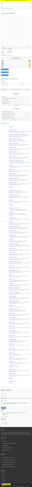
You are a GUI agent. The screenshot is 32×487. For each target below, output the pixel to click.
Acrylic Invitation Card (13, 156)
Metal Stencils (11, 222)
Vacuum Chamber (12, 335)
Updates (3, 476)
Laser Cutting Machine (13, 257)
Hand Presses (11, 357)
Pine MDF (10, 378)
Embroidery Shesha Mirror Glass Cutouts (16, 160)
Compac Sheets (11, 326)
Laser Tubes (11, 305)
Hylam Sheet (11, 204)
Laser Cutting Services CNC (14, 178)
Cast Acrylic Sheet (12, 317)
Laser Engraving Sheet (13, 330)
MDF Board (11, 274)
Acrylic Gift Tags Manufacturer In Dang (7, 116)
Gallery (3, 478)
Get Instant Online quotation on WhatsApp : (16, 0)
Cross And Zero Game (5, 445)
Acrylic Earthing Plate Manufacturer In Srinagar (8, 462)
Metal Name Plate (12, 279)
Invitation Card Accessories (14, 194)
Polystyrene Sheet (12, 248)
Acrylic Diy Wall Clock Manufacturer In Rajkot (8, 113)
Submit (3, 407)
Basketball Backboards (13, 339)
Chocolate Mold (11, 361)
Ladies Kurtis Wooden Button (14, 226)
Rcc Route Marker (12, 373)
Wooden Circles (11, 381)
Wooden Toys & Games (13, 369)
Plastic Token (11, 200)
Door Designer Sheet (12, 235)
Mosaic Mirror (11, 283)
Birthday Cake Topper (13, 173)
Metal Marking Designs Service (14, 287)
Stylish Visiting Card (12, 296)
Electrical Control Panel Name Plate (7, 101)
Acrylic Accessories (12, 147)
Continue (23, 132)
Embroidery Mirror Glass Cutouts (15, 190)
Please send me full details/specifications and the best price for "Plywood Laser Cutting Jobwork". (17, 404)
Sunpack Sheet (11, 169)
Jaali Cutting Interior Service (14, 270)
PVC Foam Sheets (12, 348)
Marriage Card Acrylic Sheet (6, 103)
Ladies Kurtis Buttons (13, 252)
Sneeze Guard (11, 352)
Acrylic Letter (11, 239)
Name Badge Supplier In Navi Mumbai (7, 111)
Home (2, 7)
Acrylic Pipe (3, 96)
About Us (3, 474)
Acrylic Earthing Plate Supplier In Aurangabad (8, 118)
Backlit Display (11, 212)
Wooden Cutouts (12, 313)
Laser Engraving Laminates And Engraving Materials (9, 98)
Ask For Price (5, 69)
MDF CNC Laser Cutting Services (15, 261)
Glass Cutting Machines (13, 230)
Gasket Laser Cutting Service (14, 308)
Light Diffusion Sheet (12, 217)
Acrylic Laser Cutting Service (14, 292)
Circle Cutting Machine (13, 182)
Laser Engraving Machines (13, 365)
